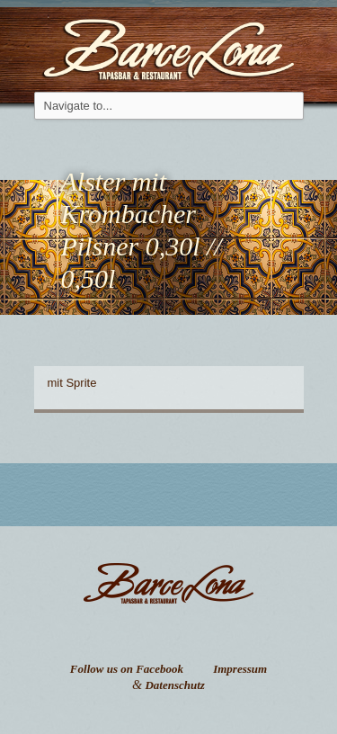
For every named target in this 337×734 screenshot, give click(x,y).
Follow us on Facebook (126, 669)
